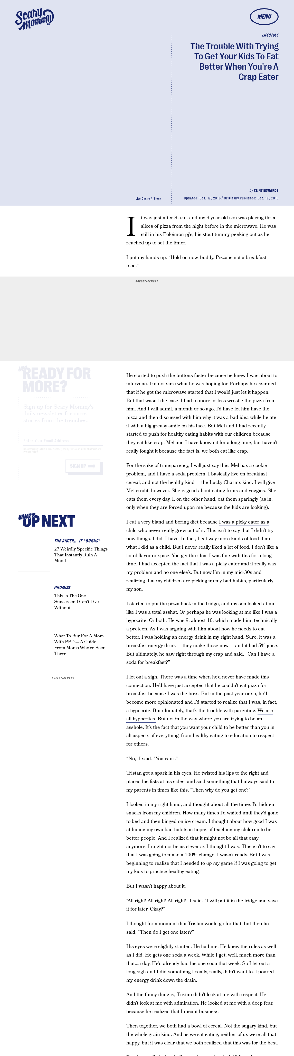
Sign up (78, 471)
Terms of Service (88, 453)
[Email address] (63, 444)
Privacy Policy (30, 456)
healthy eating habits (190, 434)
